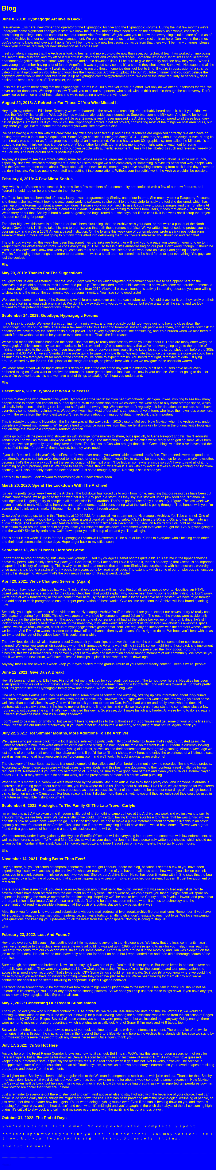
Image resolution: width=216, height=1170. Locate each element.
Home (6, 1164)
